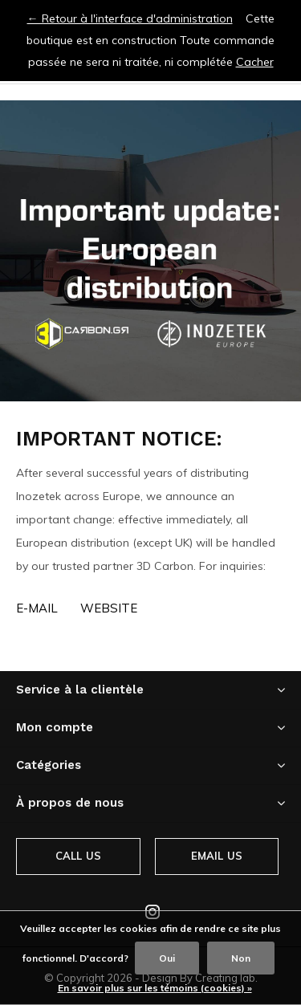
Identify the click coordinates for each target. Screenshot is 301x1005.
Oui (167, 958)
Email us (216, 855)
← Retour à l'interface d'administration (130, 18)
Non (240, 958)
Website (108, 608)
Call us (78, 855)
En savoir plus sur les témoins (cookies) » (155, 988)
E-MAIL (37, 608)
